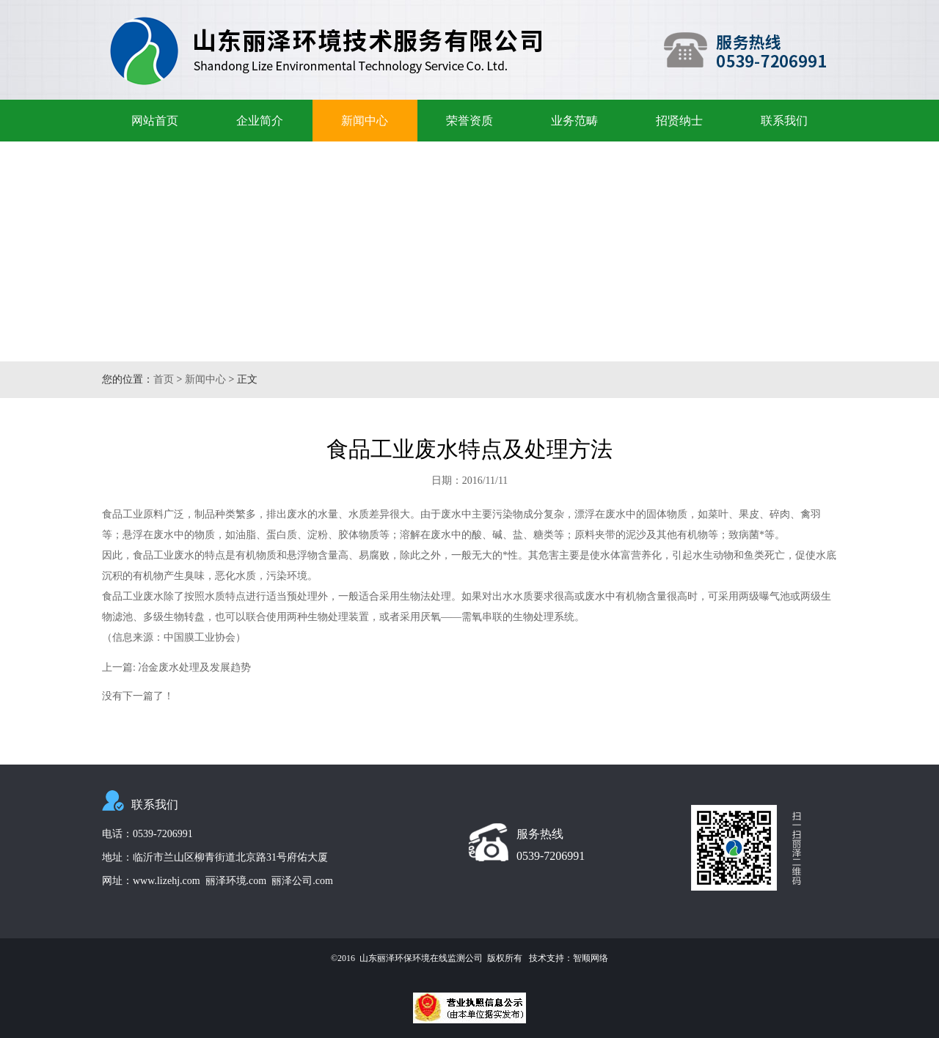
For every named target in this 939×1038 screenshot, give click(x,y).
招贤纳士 (679, 120)
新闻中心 (364, 120)
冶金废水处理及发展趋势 (194, 667)
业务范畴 (574, 120)
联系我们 (784, 120)
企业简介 (259, 120)
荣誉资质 (469, 120)
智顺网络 (590, 958)
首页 (163, 379)
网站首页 (154, 120)
